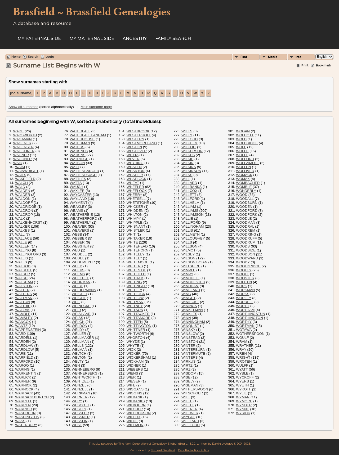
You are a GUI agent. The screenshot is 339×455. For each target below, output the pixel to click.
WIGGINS (134, 393)
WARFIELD (24, 357)
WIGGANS (135, 389)
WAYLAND (78, 199)
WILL (185, 179)
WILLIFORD (191, 222)
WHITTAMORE (138, 318)
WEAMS (76, 211)
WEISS (77, 318)
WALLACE (23, 238)
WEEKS (78, 270)
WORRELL (244, 302)
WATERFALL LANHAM (88, 135)
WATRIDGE (79, 159)
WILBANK (134, 397)
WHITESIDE (136, 270)
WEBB (77, 234)
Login (50, 56)
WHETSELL (136, 199)
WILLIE (187, 218)
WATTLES (78, 179)
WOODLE (244, 218)
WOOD (241, 195)
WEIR (76, 310)
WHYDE (133, 342)
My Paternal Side (39, 38)
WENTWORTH (83, 377)
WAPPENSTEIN (28, 330)
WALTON (22, 302)
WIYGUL (188, 417)
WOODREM (245, 230)
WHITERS (135, 266)
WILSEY (188, 254)
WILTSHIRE (190, 266)
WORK (241, 286)
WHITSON (135, 310)
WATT (74, 167)
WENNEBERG (83, 369)
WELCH (78, 322)
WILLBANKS (191, 187)
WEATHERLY (80, 222)
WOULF (242, 338)
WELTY (78, 361)
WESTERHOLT (139, 135)
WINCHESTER (193, 282)
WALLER (22, 246)
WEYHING (135, 163)
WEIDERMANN (84, 290)
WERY (77, 401)
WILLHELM (190, 203)
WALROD (22, 266)
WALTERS (23, 294)
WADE (18, 131)
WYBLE (242, 373)
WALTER (22, 290)
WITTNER (189, 409)
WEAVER (79, 226)
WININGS (189, 306)
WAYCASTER (81, 195)
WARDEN (23, 342)
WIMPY (187, 274)
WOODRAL (245, 226)
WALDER (22, 195)
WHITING (134, 282)
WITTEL (187, 405)
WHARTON (136, 171)
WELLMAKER (83, 338)
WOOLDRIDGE (248, 266)
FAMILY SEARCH (173, 38)
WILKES (188, 155)
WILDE (132, 421)
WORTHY (244, 322)
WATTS (76, 183)
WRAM (241, 342)
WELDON (79, 326)
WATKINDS (79, 151)
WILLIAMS (189, 211)
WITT (185, 397)
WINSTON (189, 342)
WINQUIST (190, 326)
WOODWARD (247, 258)
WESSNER (81, 417)
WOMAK (243, 179)
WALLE (21, 242)
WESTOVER (137, 151)
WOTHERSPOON (250, 334)
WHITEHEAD (137, 246)
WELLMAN (80, 342)
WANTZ (21, 326)
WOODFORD (246, 211)
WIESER (134, 381)
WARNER (23, 381)
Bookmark (323, 65)
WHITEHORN (137, 250)
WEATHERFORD (83, 218)
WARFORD (24, 361)
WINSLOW (190, 334)
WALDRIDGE (25, 207)
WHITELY (134, 258)
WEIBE (77, 286)
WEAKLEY (78, 207)
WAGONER (22, 159)
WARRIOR (23, 409)
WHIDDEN (135, 211)
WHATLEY (135, 175)
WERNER (79, 397)
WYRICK (243, 413)
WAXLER (77, 191)
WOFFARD (190, 421)
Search (33, 56)
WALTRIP (22, 306)
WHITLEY (134, 290)
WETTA (133, 155)
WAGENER (22, 143)
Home (15, 56)
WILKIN (187, 163)
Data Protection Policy (193, 450)
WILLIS (187, 230)
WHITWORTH (138, 334)
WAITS (20, 175)
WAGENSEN (23, 147)
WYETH (242, 385)
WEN (76, 365)
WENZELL (80, 389)
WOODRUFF (246, 238)
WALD (20, 187)
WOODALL (244, 199)
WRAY (241, 350)
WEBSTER (80, 246)
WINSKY (188, 330)
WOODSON (245, 254)
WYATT (242, 369)
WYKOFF (243, 389)
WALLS (21, 262)
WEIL (76, 302)
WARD (20, 334)
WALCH (21, 183)
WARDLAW (24, 346)
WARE (20, 353)
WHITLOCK (136, 294)
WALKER (22, 226)
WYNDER (244, 405)
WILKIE (187, 159)
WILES (186, 131)
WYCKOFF (245, 377)
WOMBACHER (248, 183)
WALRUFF (23, 270)
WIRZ (185, 369)
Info (298, 57)
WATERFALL (80, 131)
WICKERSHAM (139, 357)
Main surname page (96, 107)
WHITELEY (136, 254)
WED (76, 250)
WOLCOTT (244, 135)
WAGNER (21, 155)
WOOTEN (244, 282)
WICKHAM (135, 361)
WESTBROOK (138, 131)
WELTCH (79, 353)
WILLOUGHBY (193, 238)
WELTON (79, 357)
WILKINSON (191, 171)
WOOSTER (245, 278)
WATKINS (77, 155)
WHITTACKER (138, 314)
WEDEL (78, 258)
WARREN (23, 405)
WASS (20, 421)
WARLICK (23, 377)
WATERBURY (26, 425)
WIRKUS (188, 361)
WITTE (186, 401)
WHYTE (133, 346)
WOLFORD (245, 159)
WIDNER (134, 365)
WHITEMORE (138, 262)
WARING (22, 369)
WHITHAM (135, 278)
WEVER (133, 159)
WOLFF (242, 155)
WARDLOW (24, 350)
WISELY (187, 381)
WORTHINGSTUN (250, 314)
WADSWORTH (25, 135)
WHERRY (134, 195)
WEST (77, 425)
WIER (131, 377)
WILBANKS (136, 401)
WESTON (134, 147)
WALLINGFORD (28, 254)
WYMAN (242, 397)
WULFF (242, 365)
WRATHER (244, 346)
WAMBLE (22, 314)
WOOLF (242, 274)
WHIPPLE (134, 222)
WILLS (186, 242)
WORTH (242, 306)
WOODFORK (246, 215)
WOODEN (244, 207)
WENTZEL (80, 381)
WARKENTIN (25, 373)
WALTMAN (23, 298)
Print (304, 65)
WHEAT (133, 183)
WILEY (186, 135)
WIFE (131, 385)
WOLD (241, 139)
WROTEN (244, 361)
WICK (131, 350)
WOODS (243, 246)
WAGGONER (23, 151)
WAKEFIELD (25, 179)
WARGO (22, 365)
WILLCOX (189, 191)
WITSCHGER (192, 393)
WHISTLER (136, 230)
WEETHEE (80, 278)
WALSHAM (24, 282)
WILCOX (134, 417)
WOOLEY (243, 270)
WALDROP (24, 215)
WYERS (242, 381)
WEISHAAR (81, 314)
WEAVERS (80, 230)
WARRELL (23, 401)
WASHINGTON (27, 417)
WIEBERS (135, 369)
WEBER (78, 242)
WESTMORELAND (142, 143)
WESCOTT (80, 405)
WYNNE (242, 409)
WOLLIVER (245, 171)
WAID (17, 163)
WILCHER (135, 409)
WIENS (132, 373)
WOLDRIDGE (247, 143)
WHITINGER (137, 286)
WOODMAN (245, 222)
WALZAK (22, 310)
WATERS (77, 147)
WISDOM (188, 373)
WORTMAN (245, 326)
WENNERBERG (84, 373)
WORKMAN (245, 290)
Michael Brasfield (163, 450)
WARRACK (24, 393)
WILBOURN (136, 405)
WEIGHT (79, 298)
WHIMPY (134, 218)
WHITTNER (136, 330)
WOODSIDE (246, 250)
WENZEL (79, 385)
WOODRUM (245, 242)
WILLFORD (190, 199)
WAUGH (76, 187)
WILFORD (189, 139)
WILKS (186, 175)
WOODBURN (246, 203)
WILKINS (188, 167)
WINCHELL (190, 278)
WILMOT (188, 250)
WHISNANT (136, 226)
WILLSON (189, 246)
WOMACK (244, 175)
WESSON (79, 421)
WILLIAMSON (192, 215)
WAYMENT (78, 203)
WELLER (79, 334)
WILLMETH (190, 234)
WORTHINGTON (249, 318)
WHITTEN (135, 322)
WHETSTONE (138, 203)
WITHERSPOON (194, 389)
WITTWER (189, 413)
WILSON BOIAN (194, 262)
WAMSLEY (24, 318)
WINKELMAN (192, 310)
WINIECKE (190, 302)
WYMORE (244, 401)
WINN (186, 318)
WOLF (241, 147)
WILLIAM (188, 207)
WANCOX (23, 322)
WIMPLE (188, 270)
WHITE (132, 242)
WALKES (22, 230)
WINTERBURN (193, 350)
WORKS (242, 294)
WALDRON (24, 211)
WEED (77, 266)
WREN (241, 353)
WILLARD (189, 183)
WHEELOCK (137, 191)
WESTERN (135, 139)
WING (186, 294)
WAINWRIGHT (26, 171)
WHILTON (134, 215)
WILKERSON (192, 151)
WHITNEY (135, 306)
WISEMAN (189, 385)
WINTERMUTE (193, 353)
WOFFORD (190, 425)
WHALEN (134, 167)
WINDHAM (190, 286)
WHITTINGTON (139, 326)
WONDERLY (246, 191)
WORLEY (243, 298)
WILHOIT (188, 147)
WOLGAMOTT (247, 163)
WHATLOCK (136, 179)
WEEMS (78, 274)
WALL (19, 234)
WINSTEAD (190, 338)
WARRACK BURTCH (32, 397)
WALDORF (24, 203)
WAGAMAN (22, 139)
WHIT (131, 234)
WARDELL (23, 338)
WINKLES (189, 314)
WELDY (78, 330)
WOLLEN (243, 167)
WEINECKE (81, 306)
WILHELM (189, 143)
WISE (185, 377)
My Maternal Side (91, 38)
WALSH (21, 278)
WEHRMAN (81, 282)
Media (272, 57)
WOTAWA (244, 330)
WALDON (22, 199)
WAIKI (20, 167)
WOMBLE (244, 187)
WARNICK (23, 385)
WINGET (188, 298)
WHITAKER (136, 238)
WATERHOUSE (82, 139)
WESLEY (79, 409)
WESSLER (80, 413)
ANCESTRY (135, 38)
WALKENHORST (28, 222)
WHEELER (135, 187)
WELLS (78, 346)
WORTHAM (245, 310)
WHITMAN (135, 302)
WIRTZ (187, 365)
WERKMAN (81, 393)
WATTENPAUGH (83, 175)
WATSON (77, 163)
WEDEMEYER (83, 262)
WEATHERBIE (81, 215)
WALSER (22, 274)
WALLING (23, 250)
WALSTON (23, 286)
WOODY (243, 262)
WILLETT (188, 195)
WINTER (188, 346)
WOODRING (246, 234)
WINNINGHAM (193, 322)
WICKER (134, 353)
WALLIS (21, 258)
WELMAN (79, 350)
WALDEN (22, 191)
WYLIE (241, 393)
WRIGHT (243, 357)
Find (243, 57)
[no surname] (21, 93)
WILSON (188, 258)
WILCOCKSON (139, 413)
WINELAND (190, 290)
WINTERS (189, 357)
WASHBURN (25, 413)
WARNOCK (24, 389)
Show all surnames (23, 107)
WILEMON (135, 425)
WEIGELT (79, 294)
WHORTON (136, 338)
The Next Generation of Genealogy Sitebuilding (151, 443)
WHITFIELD (136, 274)
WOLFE (242, 151)
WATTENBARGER (84, 171)
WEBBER (79, 238)
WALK (20, 218)
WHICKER (135, 207)
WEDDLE (79, 254)
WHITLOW (135, 298)
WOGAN (243, 131)
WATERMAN (80, 143)
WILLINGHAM (192, 226)
